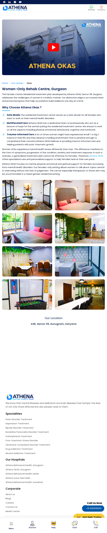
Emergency (101, 8)
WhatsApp (91, 8)
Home (5, 83)
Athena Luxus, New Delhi (18, 478)
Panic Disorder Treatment (19, 419)
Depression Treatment (17, 423)
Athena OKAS (96, 155)
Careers (10, 502)
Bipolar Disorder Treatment (20, 427)
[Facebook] (4, 2)
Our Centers (17, 83)
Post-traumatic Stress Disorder (22, 440)
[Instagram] (15, 2)
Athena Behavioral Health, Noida (22, 473)
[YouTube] (20, 2)
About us (10, 494)
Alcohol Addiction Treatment (21, 453)
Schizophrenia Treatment (19, 436)
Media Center (13, 511)
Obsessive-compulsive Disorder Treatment (28, 444)
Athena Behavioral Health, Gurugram (24, 465)
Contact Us (12, 506)
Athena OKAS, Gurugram (18, 469)
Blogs (8, 498)
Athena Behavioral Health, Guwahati (24, 482)
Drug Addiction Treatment (19, 448)
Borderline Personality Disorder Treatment (27, 431)
